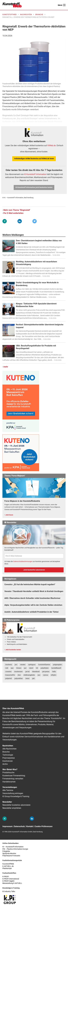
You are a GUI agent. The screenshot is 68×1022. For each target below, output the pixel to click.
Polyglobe (6, 851)
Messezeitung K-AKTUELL (12, 883)
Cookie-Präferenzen (43, 826)
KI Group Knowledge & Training (15, 796)
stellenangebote (29, 675)
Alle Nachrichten (9, 749)
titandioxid (35, 671)
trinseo (18, 668)
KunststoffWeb (8, 864)
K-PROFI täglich (8, 881)
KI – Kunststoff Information (12, 847)
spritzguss (31, 664)
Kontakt (29, 826)
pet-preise (45, 671)
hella (54, 671)
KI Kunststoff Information (35, 174)
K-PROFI (5, 877)
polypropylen (57, 664)
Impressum (7, 826)
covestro (8, 671)
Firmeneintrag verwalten (12, 778)
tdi (37, 668)
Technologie (7, 755)
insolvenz (8, 664)
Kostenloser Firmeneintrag (13, 775)
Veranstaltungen (9, 787)
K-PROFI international (10, 879)
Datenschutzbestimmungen (22, 561)
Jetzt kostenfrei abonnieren (34, 570)
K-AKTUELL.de (8, 866)
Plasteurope (7, 868)
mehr (5, 367)
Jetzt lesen (9, 515)
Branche (6, 752)
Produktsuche (8, 772)
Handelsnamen (9, 782)
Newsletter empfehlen (11, 808)
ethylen (53, 675)
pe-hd (27, 671)
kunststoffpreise (44, 664)
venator (22, 664)
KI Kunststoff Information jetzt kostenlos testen (34, 187)
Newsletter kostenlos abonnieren (16, 805)
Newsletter (7, 802)
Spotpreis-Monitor (9, 853)
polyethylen (45, 668)
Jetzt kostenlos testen (13, 650)
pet (33, 678)
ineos (27, 678)
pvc (16, 664)
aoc (39, 675)
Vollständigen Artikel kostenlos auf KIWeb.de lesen (34, 159)
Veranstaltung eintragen (12, 793)
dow (19, 675)
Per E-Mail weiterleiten (13, 213)
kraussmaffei (10, 675)
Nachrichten (7, 746)
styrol (31, 668)
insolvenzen (18, 671)
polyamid (8, 678)
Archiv (5, 764)
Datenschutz (19, 826)
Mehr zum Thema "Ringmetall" (16, 210)
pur (25, 668)
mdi (6, 668)
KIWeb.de (52, 145)
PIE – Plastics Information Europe (15, 849)
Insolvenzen (7, 761)
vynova (45, 675)
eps (12, 668)
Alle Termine (7, 790)
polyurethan (19, 678)
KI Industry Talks (8, 891)
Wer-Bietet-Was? (9, 769)
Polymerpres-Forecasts (11, 856)
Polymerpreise (8, 758)
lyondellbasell (56, 668)
